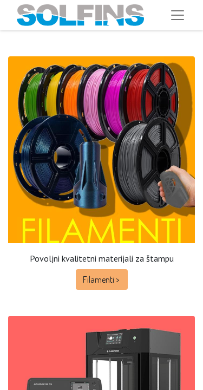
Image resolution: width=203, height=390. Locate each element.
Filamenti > (102, 279)
